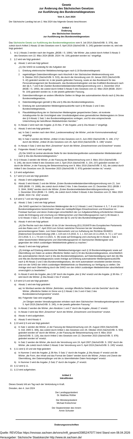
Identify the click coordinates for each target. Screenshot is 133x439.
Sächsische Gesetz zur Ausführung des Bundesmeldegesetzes (44, 42)
